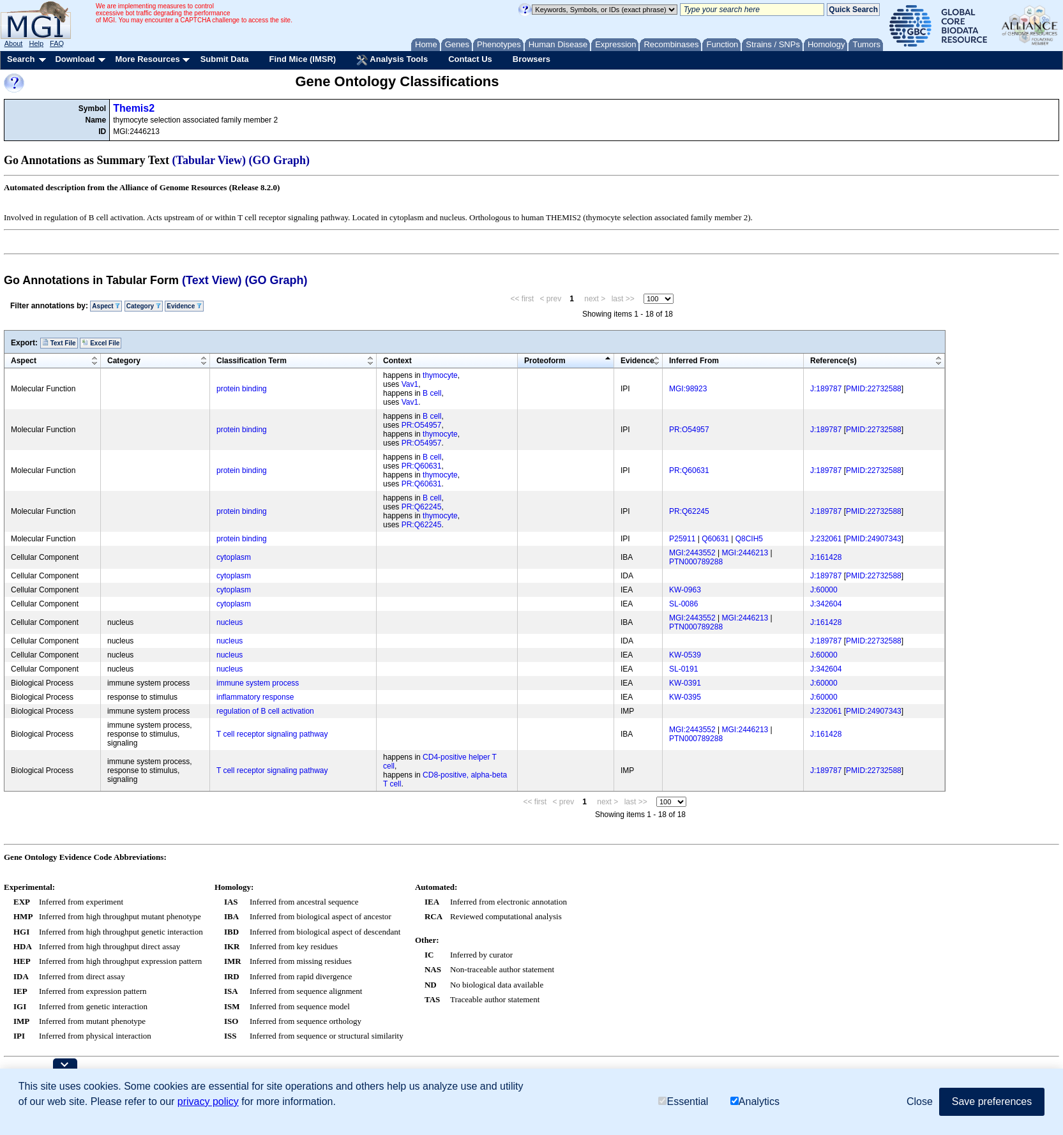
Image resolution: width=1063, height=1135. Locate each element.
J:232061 (825, 538)
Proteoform (545, 360)
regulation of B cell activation (265, 711)
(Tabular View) (209, 160)
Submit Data (224, 59)
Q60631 (715, 538)
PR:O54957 (422, 425)
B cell (432, 393)
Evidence (184, 306)
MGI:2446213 (745, 552)
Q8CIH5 (749, 538)
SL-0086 (683, 603)
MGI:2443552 (692, 552)
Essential (683, 1101)
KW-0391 (685, 683)
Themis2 (134, 108)
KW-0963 (685, 589)
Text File (59, 343)
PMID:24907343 (873, 538)
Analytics (755, 1101)
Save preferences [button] (992, 1101)
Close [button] (920, 1101)
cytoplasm (233, 557)
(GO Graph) (279, 160)
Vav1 (410, 384)
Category (143, 306)
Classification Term (251, 360)
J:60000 (824, 589)
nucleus (229, 622)
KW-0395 (685, 697)
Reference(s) (833, 360)
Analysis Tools (392, 60)
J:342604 (825, 603)
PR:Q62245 (422, 506)
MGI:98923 (688, 388)
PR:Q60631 (422, 466)
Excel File (100, 343)
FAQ (57, 43)
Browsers (531, 59)
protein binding (241, 388)
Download (74, 59)
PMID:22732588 (873, 388)
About (13, 43)
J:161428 (825, 557)
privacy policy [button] (208, 1101)
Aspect (106, 306)
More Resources (147, 59)
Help (36, 43)
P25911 (682, 538)
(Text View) (211, 280)
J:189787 (825, 388)
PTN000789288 (696, 561)
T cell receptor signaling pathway (272, 734)
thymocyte (440, 375)
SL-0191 (683, 669)
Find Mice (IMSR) (302, 59)
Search (20, 59)
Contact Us (470, 59)
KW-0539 (685, 654)
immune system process (257, 683)
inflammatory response (255, 697)
